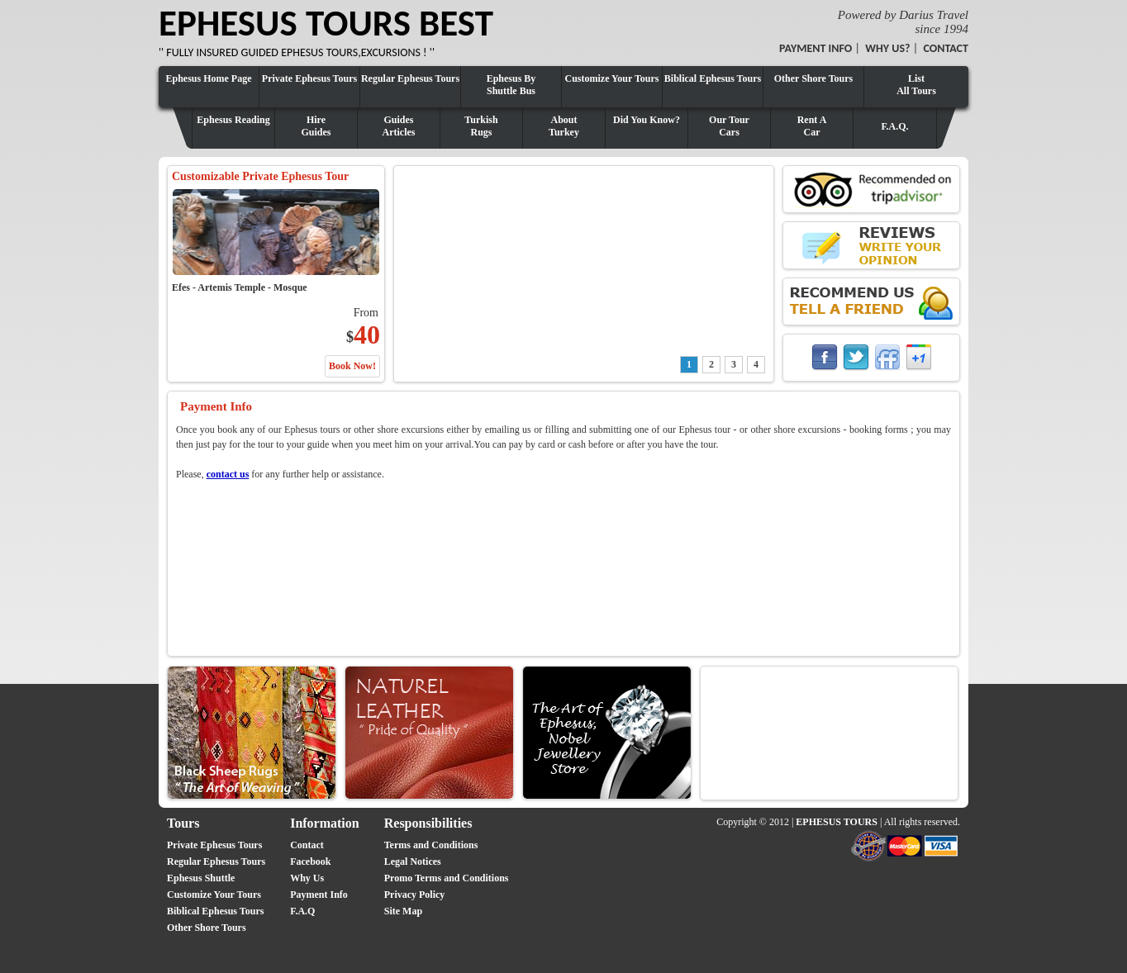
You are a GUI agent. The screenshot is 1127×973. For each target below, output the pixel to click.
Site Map (403, 911)
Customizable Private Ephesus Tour (260, 176)
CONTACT (945, 48)
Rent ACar (812, 126)
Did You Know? (646, 120)
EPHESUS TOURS (836, 822)
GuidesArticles (399, 126)
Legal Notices (412, 861)
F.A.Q (302, 911)
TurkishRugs (480, 126)
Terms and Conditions (431, 845)
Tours (183, 823)
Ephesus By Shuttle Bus (511, 85)
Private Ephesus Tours (309, 78)
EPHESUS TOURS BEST (326, 22)
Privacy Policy (414, 894)
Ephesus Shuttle (201, 878)
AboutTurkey (564, 126)
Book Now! (352, 366)
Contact (307, 845)
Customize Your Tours (611, 78)
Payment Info (319, 894)
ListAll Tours (916, 85)
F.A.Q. (894, 126)
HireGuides (315, 126)
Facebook (310, 861)
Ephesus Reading (233, 120)
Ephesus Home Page (208, 78)
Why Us (307, 878)
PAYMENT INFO (815, 48)
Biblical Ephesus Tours (712, 78)
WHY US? (887, 48)
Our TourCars (729, 126)
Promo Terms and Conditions (446, 878)
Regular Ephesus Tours (410, 78)
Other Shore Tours (814, 78)
